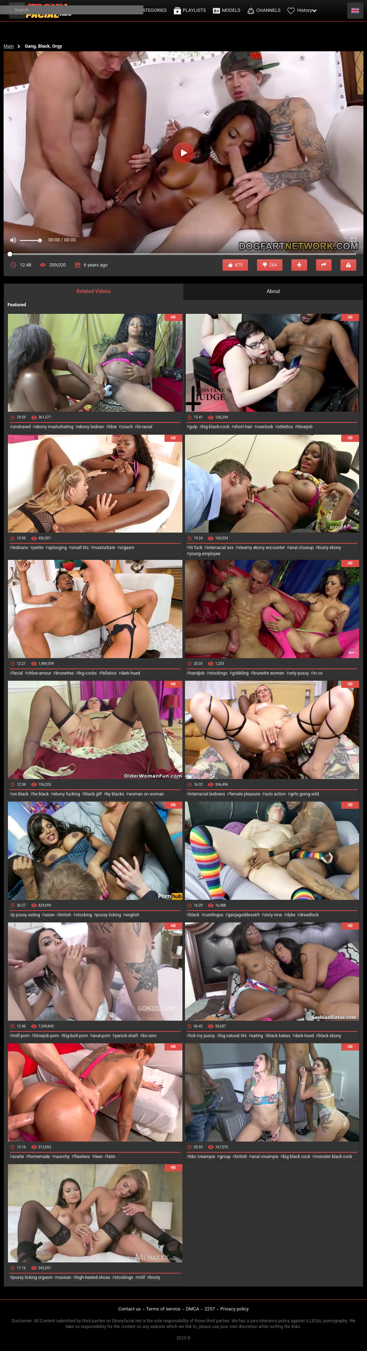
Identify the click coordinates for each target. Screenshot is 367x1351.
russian (64, 1277)
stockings (218, 673)
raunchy (62, 1156)
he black (41, 794)
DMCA (192, 1309)
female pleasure (245, 794)
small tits (80, 547)
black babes (278, 1035)
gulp (193, 426)
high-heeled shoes (93, 1277)
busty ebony (329, 547)
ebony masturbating (54, 426)
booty (154, 1277)
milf (141, 1277)
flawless (82, 1156)
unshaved (21, 426)
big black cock (296, 1156)
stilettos (285, 426)
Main (9, 46)
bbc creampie (202, 1156)
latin (111, 1156)
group (225, 1156)
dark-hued (130, 673)
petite (38, 547)
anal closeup (302, 547)
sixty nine (273, 914)
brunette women (268, 673)
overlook (265, 426)
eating (257, 1035)
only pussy (299, 673)
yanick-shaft (126, 1035)
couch (127, 426)
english (132, 914)
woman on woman (146, 794)
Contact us (129, 1309)
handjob (197, 673)
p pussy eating (26, 914)
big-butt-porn (75, 1035)
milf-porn (20, 1035)
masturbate (104, 547)
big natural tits (233, 1035)
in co (318, 673)
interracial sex (220, 547)
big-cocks (87, 673)
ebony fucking (66, 794)
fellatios (108, 673)
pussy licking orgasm (32, 1277)
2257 (210, 1309)
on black (20, 794)
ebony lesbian (91, 426)
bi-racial (144, 426)
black (194, 914)
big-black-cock (215, 426)
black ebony (329, 1035)
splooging (57, 547)
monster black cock (333, 1156)
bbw (113, 426)
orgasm (127, 547)
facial (17, 673)
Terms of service (163, 1309)
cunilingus (213, 914)
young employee (204, 553)
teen (98, 1156)
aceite (18, 1156)
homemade (39, 1156)
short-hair (243, 426)
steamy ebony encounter (261, 547)
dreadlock (309, 914)
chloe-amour (39, 673)
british (65, 914)
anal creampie (265, 1156)
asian (49, 914)
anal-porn (101, 1035)
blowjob (305, 426)
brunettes (65, 673)
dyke (290, 914)
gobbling (240, 673)
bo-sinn (150, 1035)
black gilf (93, 794)
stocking (84, 914)
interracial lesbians (207, 794)
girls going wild (304, 794)
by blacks (115, 794)
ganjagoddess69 (244, 914)
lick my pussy (202, 1035)
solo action (275, 794)
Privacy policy (234, 1309)
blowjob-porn (46, 1035)
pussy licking (108, 914)
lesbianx (20, 547)
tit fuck (195, 547)
